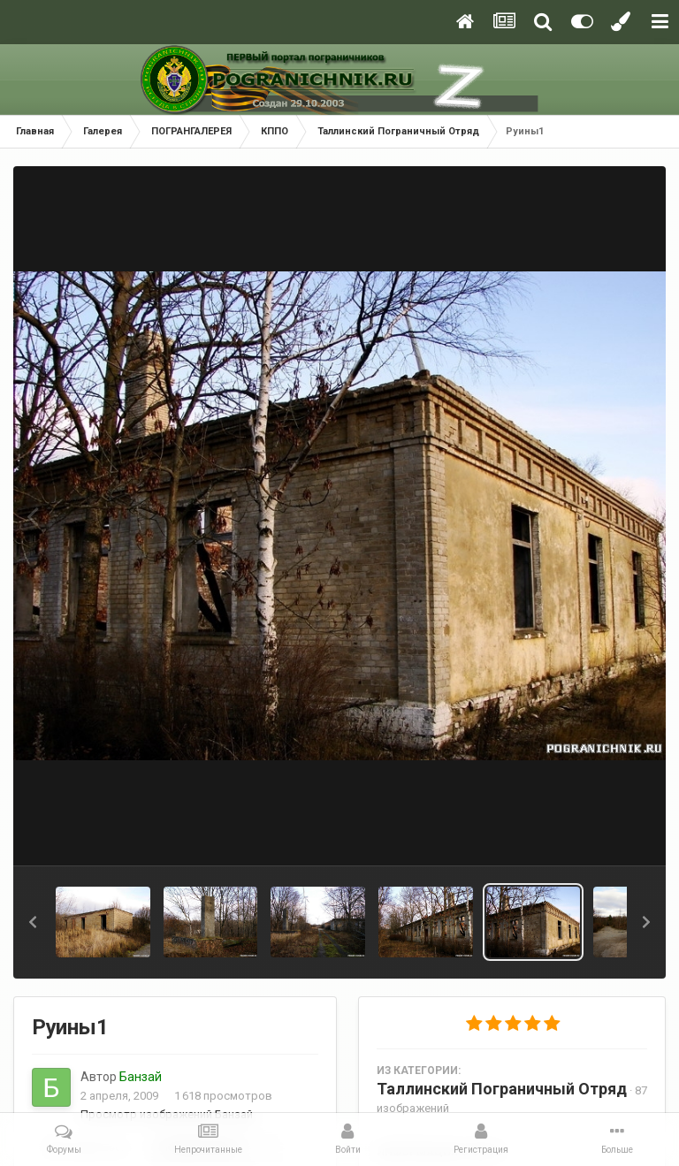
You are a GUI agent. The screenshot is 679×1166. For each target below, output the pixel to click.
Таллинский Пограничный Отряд (502, 1088)
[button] (32, 922)
